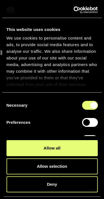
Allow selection (52, 166)
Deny (52, 184)
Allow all (52, 148)
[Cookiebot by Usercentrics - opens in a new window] (74, 10)
